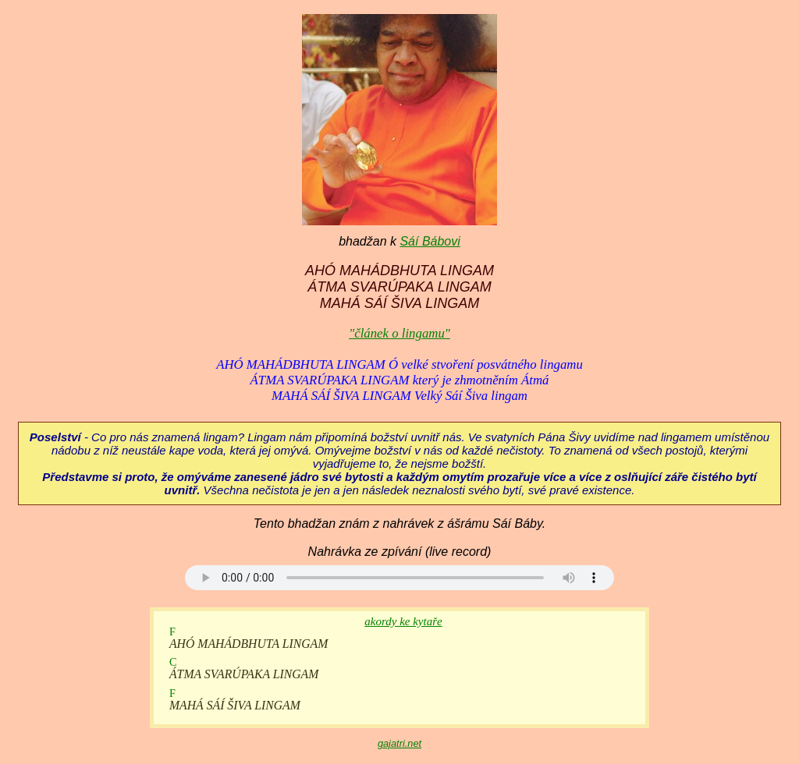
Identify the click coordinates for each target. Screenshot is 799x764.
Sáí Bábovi (430, 241)
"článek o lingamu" (399, 333)
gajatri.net (399, 743)
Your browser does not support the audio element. (399, 577)
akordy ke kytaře (403, 621)
